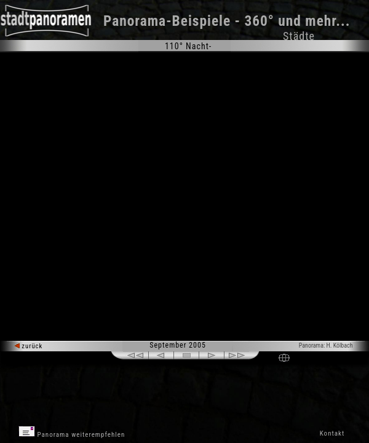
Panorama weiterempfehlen (71, 432)
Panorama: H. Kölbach (326, 345)
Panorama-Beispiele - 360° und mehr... (227, 21)
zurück (28, 346)
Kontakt (332, 433)
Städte (299, 36)
